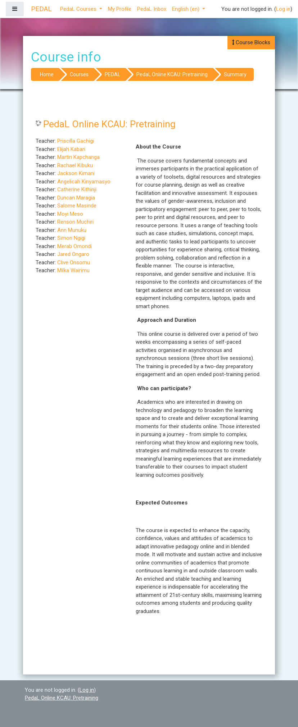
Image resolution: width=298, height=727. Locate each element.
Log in (283, 9)
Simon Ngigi (71, 238)
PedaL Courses (79, 9)
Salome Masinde (76, 205)
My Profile (119, 9)
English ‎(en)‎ (186, 9)
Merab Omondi (74, 246)
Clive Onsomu (73, 262)
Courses (79, 74)
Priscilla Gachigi (75, 141)
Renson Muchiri (75, 222)
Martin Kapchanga (78, 157)
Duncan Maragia (76, 198)
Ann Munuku (71, 230)
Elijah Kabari (71, 149)
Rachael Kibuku (75, 165)
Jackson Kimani (76, 173)
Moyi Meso (70, 214)
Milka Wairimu (73, 270)
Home (47, 74)
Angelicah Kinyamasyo (83, 181)
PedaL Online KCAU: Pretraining (172, 74)
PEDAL (112, 74)
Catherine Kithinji (76, 189)
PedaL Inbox (151, 9)
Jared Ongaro (73, 254)
